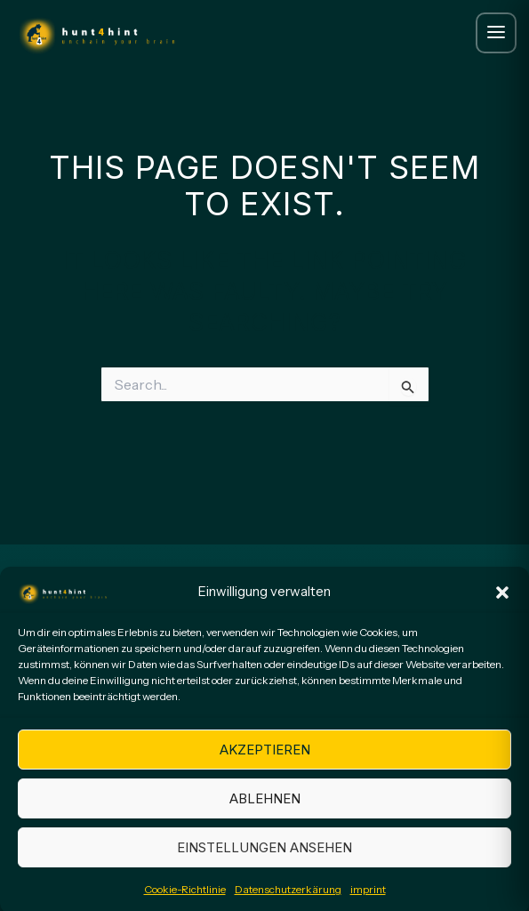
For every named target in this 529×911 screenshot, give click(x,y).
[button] (502, 600)
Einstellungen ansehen (264, 856)
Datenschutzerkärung (288, 898)
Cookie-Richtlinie (185, 898)
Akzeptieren (265, 758)
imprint (368, 898)
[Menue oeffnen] (496, 32)
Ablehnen (265, 807)
